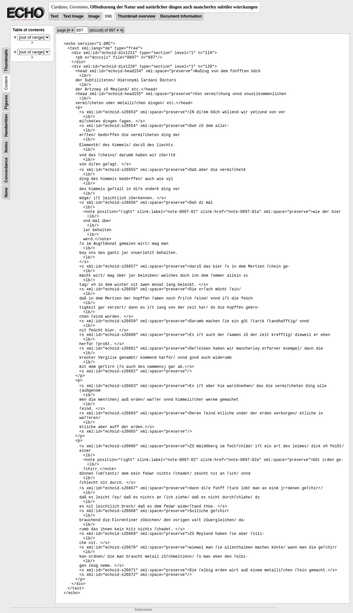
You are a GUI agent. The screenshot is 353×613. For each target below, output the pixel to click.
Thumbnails (6, 60)
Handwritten (6, 125)
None (6, 192)
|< (68, 30)
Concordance (6, 170)
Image (94, 16)
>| (121, 30)
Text (54, 16)
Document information (181, 16)
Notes (6, 147)
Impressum (143, 609)
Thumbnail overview (136, 16)
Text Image (73, 16)
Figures (6, 102)
